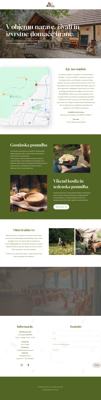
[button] (61, 206)
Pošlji (97, 365)
